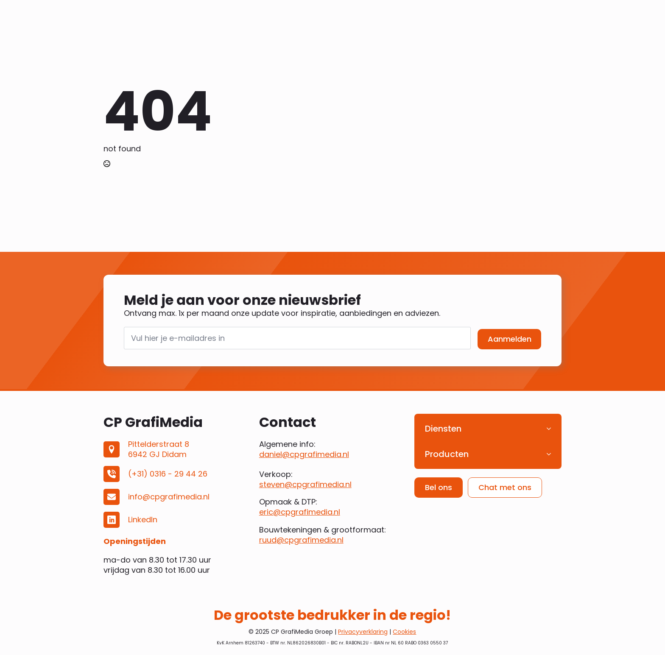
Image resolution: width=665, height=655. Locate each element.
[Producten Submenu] (551, 454)
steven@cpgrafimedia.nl (305, 484)
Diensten (443, 429)
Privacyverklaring (363, 631)
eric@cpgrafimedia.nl (299, 512)
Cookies (404, 631)
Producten (447, 454)
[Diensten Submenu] (551, 428)
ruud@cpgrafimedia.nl (301, 540)
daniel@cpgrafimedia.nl (304, 454)
